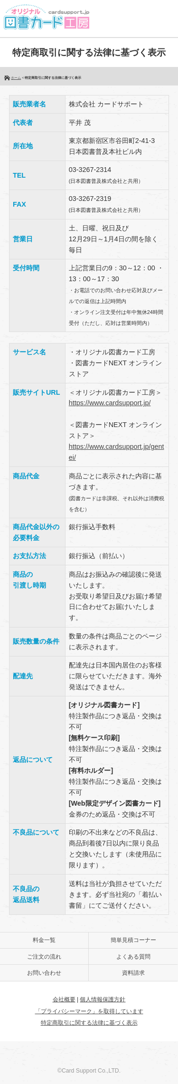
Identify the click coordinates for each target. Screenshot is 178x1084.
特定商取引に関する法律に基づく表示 (89, 1022)
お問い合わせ (44, 973)
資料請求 (133, 973)
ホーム (16, 78)
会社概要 (64, 999)
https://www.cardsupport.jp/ (110, 403)
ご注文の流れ (44, 957)
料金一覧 (44, 940)
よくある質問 (133, 957)
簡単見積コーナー (133, 940)
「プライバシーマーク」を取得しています (89, 1011)
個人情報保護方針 (102, 999)
